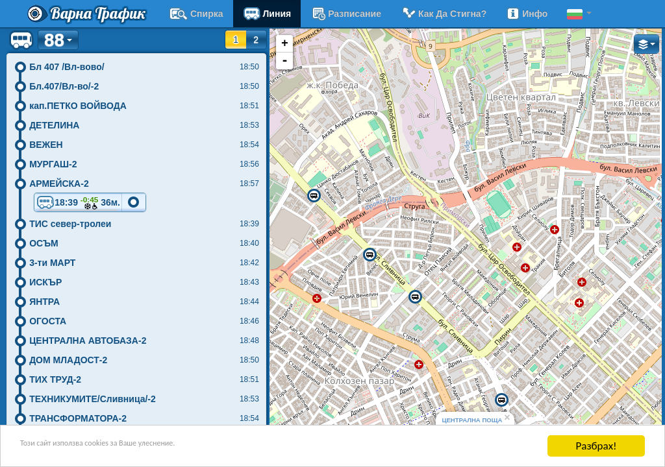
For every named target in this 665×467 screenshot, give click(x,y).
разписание (345, 13)
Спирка (196, 13)
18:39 (78, 203)
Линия (267, 13)
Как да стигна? (443, 13)
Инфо (526, 13)
